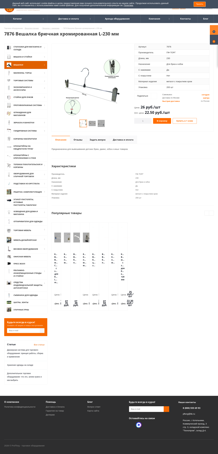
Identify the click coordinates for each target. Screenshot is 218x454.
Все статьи (39, 344)
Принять (199, 4)
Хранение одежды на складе (20, 365)
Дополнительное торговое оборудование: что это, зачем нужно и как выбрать (24, 376)
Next (211, 213)
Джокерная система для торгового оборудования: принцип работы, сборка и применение (25, 353)
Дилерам (50, 414)
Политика (128, 5)
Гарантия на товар (55, 411)
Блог (90, 401)
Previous (207, 213)
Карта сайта (93, 411)
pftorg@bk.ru (189, 414)
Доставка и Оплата (55, 407)
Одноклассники (132, 425)
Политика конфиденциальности (19, 407)
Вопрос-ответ (93, 407)
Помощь (51, 401)
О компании (11, 401)
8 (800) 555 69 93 (191, 408)
